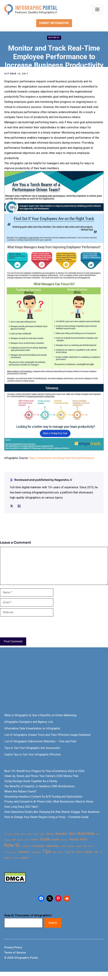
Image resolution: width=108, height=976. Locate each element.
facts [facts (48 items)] (34, 839)
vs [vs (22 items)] (100, 852)
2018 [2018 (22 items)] (29, 834)
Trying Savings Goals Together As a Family (30, 781)
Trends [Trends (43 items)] (88, 852)
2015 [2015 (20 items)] (10, 834)
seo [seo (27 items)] (85, 846)
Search (52, 923)
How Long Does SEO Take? (21, 806)
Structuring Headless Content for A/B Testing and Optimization (43, 796)
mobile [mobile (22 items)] (63, 846)
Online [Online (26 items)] (71, 846)
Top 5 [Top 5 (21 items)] (60, 852)
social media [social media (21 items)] (10, 852)
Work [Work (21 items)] (16, 858)
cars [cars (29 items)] (27, 839)
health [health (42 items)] (55, 839)
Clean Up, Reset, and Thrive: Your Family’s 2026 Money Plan (41, 776)
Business (54, 38)
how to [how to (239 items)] (12, 845)
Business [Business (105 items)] (86, 833)
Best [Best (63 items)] (72, 834)
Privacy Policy (13, 947)
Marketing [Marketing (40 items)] (52, 846)
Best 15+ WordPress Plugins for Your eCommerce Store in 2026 (44, 771)
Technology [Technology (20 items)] (36, 852)
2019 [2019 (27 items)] (35, 834)
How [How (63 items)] (83, 839)
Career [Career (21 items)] (20, 840)
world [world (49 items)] (24, 857)
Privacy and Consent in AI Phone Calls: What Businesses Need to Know (48, 801)
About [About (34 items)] (50, 834)
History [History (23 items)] (64, 840)
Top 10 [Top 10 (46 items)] (69, 852)
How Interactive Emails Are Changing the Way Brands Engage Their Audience (51, 812)
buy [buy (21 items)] (98, 834)
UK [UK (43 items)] (96, 852)
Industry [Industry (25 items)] (26, 846)
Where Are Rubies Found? (20, 791)
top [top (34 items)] (54, 852)
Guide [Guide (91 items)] (45, 839)
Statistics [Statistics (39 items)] (24, 852)
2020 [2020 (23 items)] (42, 834)
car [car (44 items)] (14, 839)
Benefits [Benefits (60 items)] (61, 834)
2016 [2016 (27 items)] (16, 834)
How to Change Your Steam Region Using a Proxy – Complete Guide (46, 817)
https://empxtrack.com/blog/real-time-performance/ (61, 458)
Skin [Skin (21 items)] (90, 846)
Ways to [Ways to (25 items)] (8, 858)
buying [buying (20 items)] (7, 840)
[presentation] (27, 627)
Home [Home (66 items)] (73, 839)
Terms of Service (15, 952)
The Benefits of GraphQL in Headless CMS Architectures (39, 786)
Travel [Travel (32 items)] (78, 852)
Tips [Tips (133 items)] (46, 851)
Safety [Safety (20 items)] (78, 846)
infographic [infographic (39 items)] (38, 846)
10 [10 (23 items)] (5, 834)
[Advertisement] (54, 683)
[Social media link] (11, 506)
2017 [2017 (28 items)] (23, 834)
